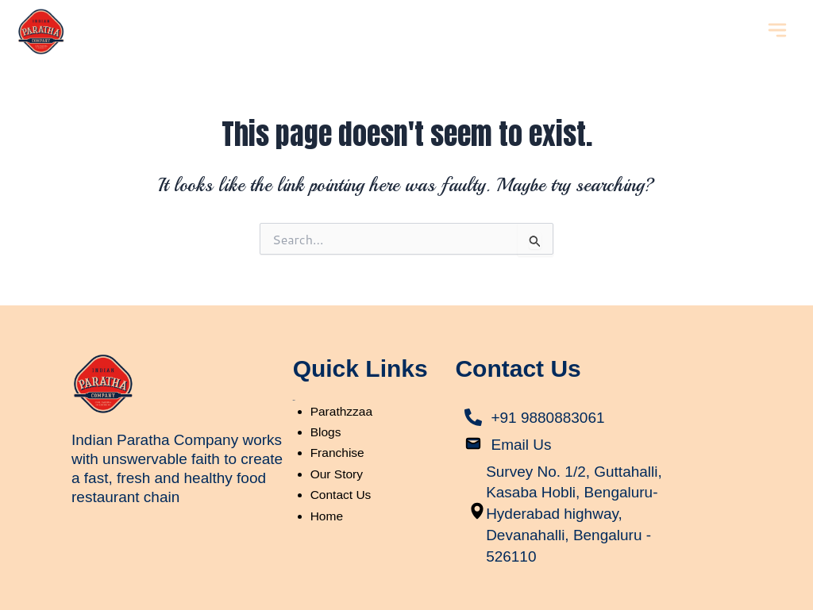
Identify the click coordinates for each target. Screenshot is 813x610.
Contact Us (341, 494)
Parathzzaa (342, 411)
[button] (777, 31)
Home (327, 516)
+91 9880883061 (551, 417)
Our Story (337, 474)
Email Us (522, 443)
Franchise (338, 452)
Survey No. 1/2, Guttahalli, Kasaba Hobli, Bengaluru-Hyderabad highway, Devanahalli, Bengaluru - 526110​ (572, 511)
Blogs (326, 432)
